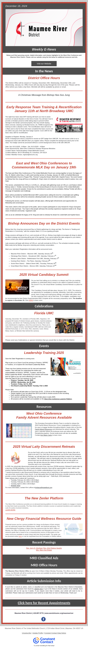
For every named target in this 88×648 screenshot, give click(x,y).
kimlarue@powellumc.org (43, 487)
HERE (31, 300)
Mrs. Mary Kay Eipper (44, 550)
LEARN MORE (10, 510)
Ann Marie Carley (46, 435)
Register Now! (15, 485)
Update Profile (37, 633)
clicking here (38, 589)
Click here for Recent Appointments (44, 603)
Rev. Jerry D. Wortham (34, 548)
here (20, 536)
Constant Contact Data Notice (55, 633)
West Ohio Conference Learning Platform (58, 399)
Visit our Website (44, 64)
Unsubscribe (26, 633)
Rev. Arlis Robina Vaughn (52, 548)
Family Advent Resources (43, 429)
